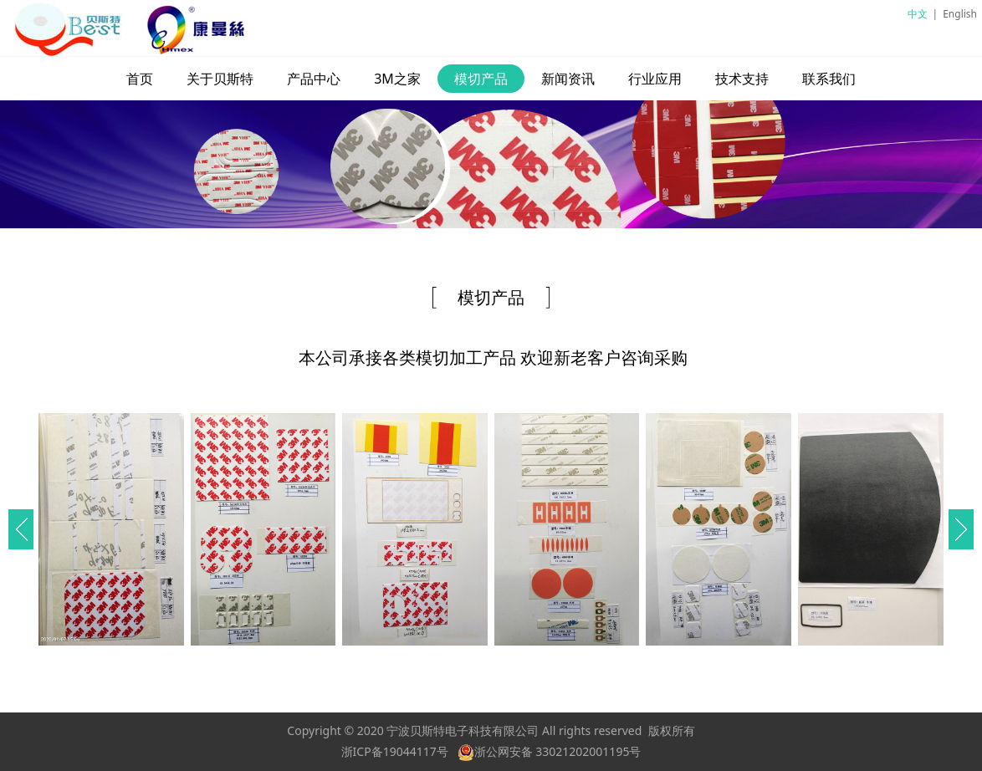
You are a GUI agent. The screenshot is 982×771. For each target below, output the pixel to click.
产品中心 (313, 78)
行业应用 (655, 78)
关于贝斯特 (220, 78)
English (960, 14)
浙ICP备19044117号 (394, 751)
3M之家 (397, 78)
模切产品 (481, 78)
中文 (918, 14)
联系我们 (829, 78)
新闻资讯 (568, 78)
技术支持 (742, 78)
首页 (139, 78)
